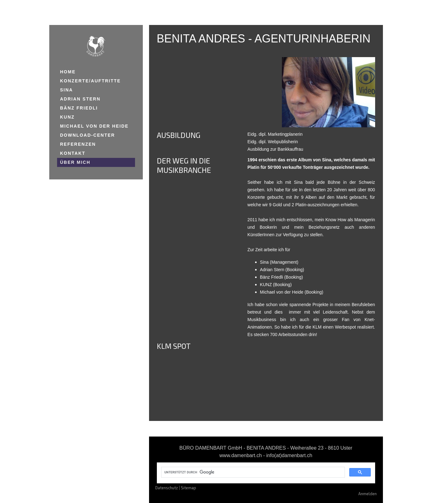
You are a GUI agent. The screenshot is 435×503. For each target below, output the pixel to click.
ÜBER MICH (75, 162)
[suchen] (252, 472)
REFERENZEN (78, 144)
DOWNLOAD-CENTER (87, 135)
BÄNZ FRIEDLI (79, 107)
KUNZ (67, 117)
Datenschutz (166, 487)
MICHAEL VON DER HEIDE (94, 126)
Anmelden (367, 493)
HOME (68, 71)
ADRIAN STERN (80, 98)
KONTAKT (72, 153)
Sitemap (188, 487)
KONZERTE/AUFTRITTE (90, 80)
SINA (66, 89)
